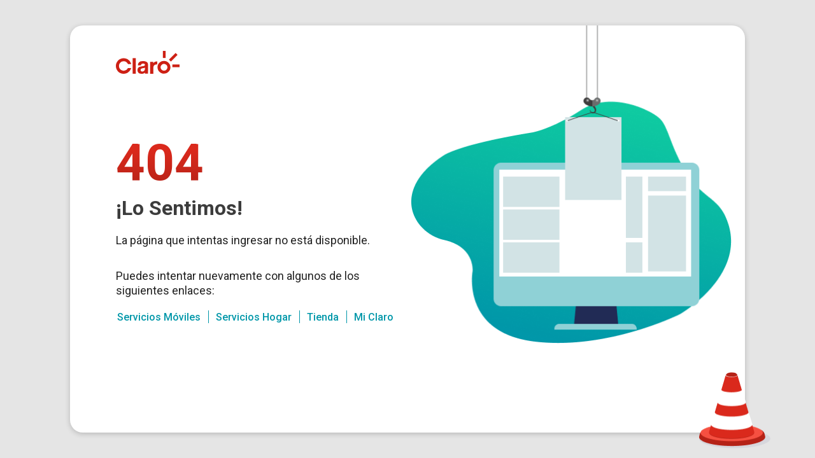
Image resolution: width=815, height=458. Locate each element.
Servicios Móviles (159, 317)
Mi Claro (373, 317)
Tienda (323, 317)
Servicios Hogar (254, 317)
